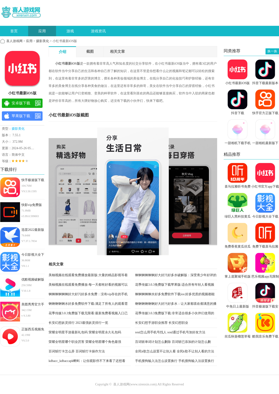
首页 (14, 31)
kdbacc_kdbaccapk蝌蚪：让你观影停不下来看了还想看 (87, 361)
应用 (42, 31)
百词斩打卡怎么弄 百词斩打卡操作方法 (77, 351)
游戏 (70, 31)
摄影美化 (42, 41)
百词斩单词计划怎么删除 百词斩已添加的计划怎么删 (173, 342)
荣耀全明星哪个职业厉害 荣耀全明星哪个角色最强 (85, 342)
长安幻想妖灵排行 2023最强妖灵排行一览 (78, 322)
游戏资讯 (98, 31)
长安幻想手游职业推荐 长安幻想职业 (161, 322)
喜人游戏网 (14, 41)
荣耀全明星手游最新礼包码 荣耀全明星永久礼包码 (85, 332)
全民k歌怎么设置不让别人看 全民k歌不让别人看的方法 (174, 351)
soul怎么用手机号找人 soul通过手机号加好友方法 (170, 332)
